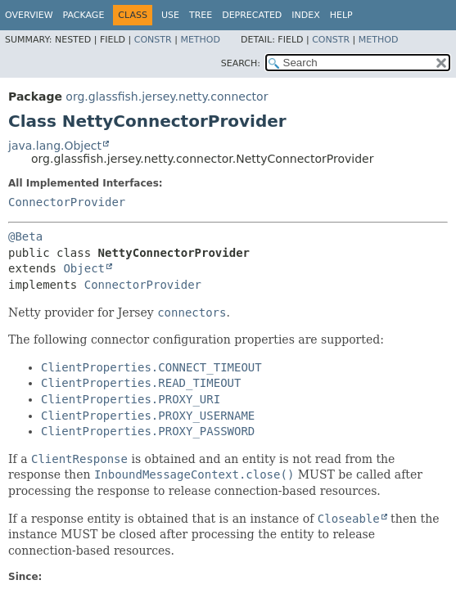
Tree (200, 15)
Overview (29, 15)
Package (84, 15)
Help (341, 15)
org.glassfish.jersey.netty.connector (166, 96)
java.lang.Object (55, 145)
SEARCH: (240, 63)
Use (170, 15)
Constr (153, 39)
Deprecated (252, 15)
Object (84, 268)
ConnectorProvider (66, 202)
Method (200, 39)
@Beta (25, 236)
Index (305, 15)
